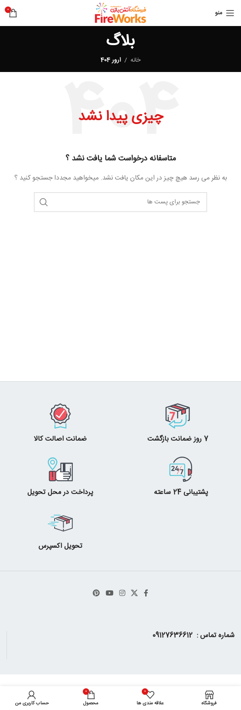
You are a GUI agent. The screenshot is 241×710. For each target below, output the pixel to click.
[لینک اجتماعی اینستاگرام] (122, 593)
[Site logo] (120, 13)
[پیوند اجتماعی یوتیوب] (109, 593)
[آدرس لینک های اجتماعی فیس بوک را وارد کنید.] (146, 593)
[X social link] (134, 593)
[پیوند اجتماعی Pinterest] (96, 593)
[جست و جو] (120, 202)
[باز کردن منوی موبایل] (225, 13)
